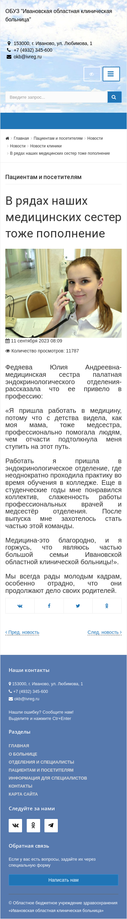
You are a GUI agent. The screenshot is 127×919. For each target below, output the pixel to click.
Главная (21, 138)
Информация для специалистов (48, 778)
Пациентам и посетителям (58, 138)
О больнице (23, 754)
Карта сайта (23, 794)
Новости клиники (45, 146)
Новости (95, 138)
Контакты (20, 786)
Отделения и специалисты (41, 762)
